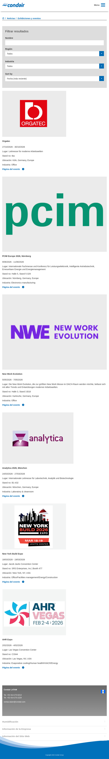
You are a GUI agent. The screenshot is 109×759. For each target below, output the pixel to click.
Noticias (11, 18)
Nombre (9, 38)
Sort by (8, 74)
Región (8, 49)
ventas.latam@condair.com (14, 702)
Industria (9, 61)
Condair (13, 5)
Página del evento (13, 169)
